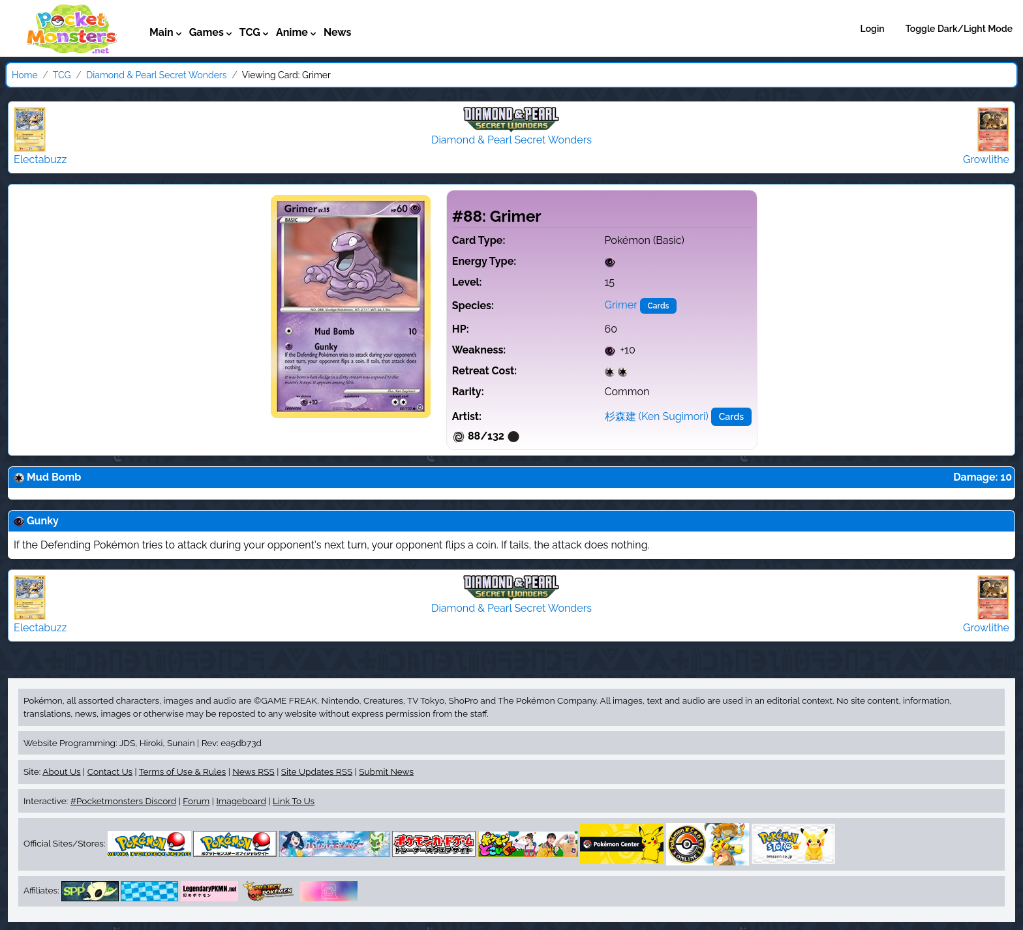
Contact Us (109, 771)
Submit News (386, 771)
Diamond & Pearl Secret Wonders (156, 75)
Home (25, 75)
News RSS (253, 771)
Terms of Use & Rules (182, 771)
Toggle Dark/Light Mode (959, 28)
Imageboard (241, 801)
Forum (196, 801)
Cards (658, 305)
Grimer (621, 305)
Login (873, 28)
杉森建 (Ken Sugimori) (657, 416)
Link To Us (293, 801)
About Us (61, 771)
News (338, 32)
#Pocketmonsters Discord (123, 801)
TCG (62, 75)
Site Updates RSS (316, 771)
